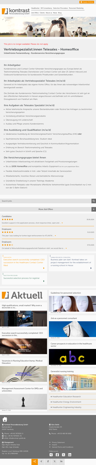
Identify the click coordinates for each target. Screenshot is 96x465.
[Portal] (16, 11)
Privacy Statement (57, 442)
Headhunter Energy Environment (65, 402)
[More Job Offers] (48, 209)
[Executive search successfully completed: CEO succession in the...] (23, 343)
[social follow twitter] (63, 455)
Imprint (53, 445)
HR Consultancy (46, 8)
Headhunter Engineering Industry (65, 407)
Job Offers (35, 13)
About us (49, 13)
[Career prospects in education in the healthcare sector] (72, 354)
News (55, 13)
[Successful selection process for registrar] (24, 279)
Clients (42, 13)
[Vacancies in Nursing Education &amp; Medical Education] (23, 371)
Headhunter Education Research (65, 396)
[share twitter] (54, 462)
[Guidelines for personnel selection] (72, 302)
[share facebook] (48, 462)
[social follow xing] (51, 455)
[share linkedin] (61, 462)
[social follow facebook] (57, 455)
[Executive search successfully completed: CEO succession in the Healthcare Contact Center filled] (24, 263)
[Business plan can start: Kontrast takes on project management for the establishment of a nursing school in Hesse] (71, 263)
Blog (59, 13)
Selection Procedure (60, 8)
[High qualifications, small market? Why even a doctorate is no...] (23, 315)
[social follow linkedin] (70, 455)
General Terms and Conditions (61, 447)
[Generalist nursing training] (72, 380)
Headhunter (35, 8)
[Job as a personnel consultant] (72, 327)
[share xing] (41, 462)
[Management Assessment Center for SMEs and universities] (23, 398)
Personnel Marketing (76, 8)
